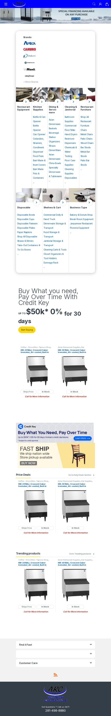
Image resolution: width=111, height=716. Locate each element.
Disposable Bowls (26, 214)
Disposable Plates (26, 227)
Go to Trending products (80, 554)
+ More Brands (30, 81)
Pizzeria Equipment (79, 227)
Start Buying (27, 329)
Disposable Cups (25, 219)
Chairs (84, 130)
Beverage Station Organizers (54, 137)
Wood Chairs (87, 143)
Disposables (71, 177)
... (33, 182)
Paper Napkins (24, 232)
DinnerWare (55, 150)
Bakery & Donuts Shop (81, 214)
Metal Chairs (87, 134)
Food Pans (38, 156)
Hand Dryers (71, 134)
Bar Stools (86, 147)
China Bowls (55, 163)
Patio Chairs (86, 138)
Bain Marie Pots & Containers (38, 173)
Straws (52, 145)
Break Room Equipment (81, 219)
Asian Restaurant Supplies (69, 347)
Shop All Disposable (27, 236)
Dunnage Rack (51, 262)
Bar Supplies (86, 481)
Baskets (53, 128)
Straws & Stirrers (25, 241)
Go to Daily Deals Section (79, 475)
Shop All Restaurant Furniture (86, 121)
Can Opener (39, 134)
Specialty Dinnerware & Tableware (55, 172)
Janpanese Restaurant (81, 223)
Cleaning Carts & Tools (55, 249)
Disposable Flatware (27, 223)
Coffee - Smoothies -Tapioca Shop (36, 347)
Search (94, 4)
